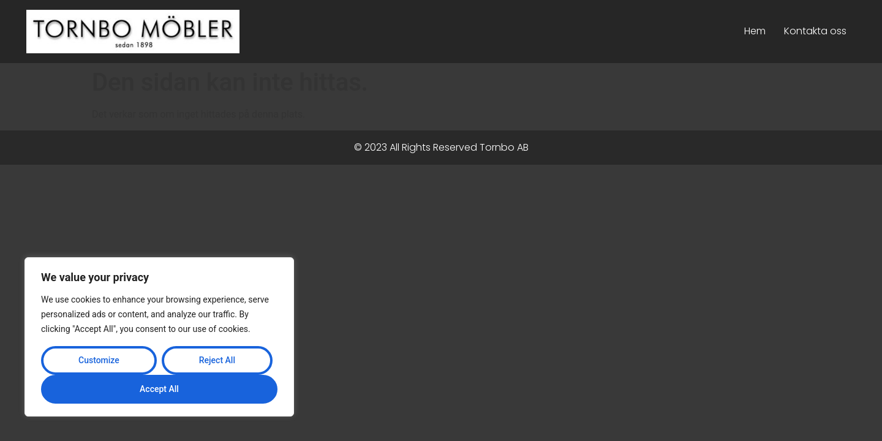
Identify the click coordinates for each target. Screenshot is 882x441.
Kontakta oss (815, 31)
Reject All (217, 360)
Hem (755, 31)
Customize (98, 360)
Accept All (159, 389)
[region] (159, 337)
